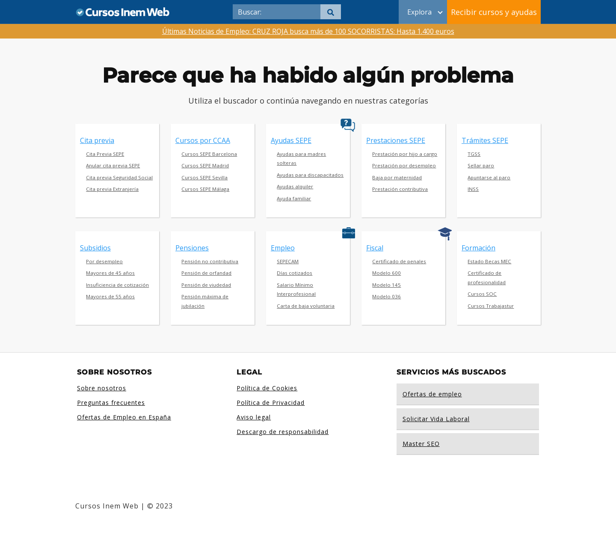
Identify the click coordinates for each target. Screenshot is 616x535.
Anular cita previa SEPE (113, 165)
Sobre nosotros (101, 388)
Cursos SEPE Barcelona (209, 154)
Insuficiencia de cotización (117, 285)
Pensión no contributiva (209, 261)
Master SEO (421, 444)
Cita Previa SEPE (105, 154)
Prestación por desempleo (404, 165)
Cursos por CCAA (202, 140)
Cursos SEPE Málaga (205, 189)
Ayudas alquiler (295, 186)
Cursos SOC (482, 294)
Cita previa (97, 140)
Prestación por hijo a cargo (404, 154)
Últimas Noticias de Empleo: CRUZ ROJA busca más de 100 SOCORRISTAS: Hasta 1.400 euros (308, 31)
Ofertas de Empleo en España (124, 417)
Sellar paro (481, 165)
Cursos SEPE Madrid (205, 165)
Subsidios (95, 248)
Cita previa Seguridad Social (119, 177)
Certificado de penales (399, 261)
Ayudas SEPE (291, 140)
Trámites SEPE (485, 140)
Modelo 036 (386, 296)
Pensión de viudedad (206, 285)
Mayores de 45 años (110, 273)
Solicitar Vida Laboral (436, 419)
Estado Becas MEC (489, 261)
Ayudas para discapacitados (310, 175)
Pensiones (192, 248)
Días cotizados (294, 273)
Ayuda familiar (294, 198)
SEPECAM (288, 261)
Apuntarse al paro (489, 177)
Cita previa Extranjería (112, 189)
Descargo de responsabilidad (283, 432)
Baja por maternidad (397, 177)
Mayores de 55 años (110, 296)
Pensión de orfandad (206, 273)
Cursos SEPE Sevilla (204, 177)
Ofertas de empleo (432, 394)
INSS (473, 189)
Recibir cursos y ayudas (494, 12)
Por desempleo (104, 261)
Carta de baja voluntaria (306, 306)
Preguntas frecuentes (111, 402)
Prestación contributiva (400, 189)
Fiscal (374, 248)
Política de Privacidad (271, 402)
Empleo (283, 248)
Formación (478, 248)
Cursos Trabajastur (491, 306)
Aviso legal (254, 417)
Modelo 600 (386, 273)
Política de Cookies (267, 388)
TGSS (474, 154)
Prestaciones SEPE (395, 140)
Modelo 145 (386, 285)
